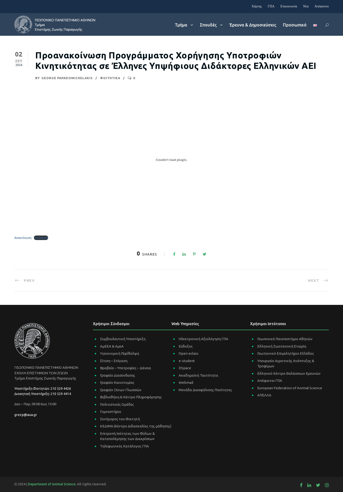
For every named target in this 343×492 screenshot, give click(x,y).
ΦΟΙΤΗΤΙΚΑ (110, 78)
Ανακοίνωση (22, 237)
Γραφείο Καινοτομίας (117, 382)
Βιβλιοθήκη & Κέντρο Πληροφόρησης (131, 397)
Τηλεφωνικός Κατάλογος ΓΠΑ (124, 446)
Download (41, 237)
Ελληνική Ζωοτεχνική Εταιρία (281, 346)
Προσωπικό (295, 24)
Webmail (186, 382)
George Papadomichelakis (67, 78)
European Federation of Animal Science (289, 388)
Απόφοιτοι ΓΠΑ (269, 381)
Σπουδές (208, 24)
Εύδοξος (186, 346)
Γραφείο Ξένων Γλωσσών (120, 390)
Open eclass (188, 353)
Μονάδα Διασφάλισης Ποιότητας (205, 390)
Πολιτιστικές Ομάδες (117, 404)
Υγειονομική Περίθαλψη (119, 353)
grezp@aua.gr (25, 415)
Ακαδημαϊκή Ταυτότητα (198, 375)
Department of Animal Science (52, 484)
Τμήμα (181, 24)
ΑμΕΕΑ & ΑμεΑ (112, 346)
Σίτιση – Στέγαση (113, 361)
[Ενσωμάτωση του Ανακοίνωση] (171, 159)
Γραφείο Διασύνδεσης (117, 375)
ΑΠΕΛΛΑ (264, 395)
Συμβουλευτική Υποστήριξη (123, 339)
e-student (187, 361)
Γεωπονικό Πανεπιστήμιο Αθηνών (285, 339)
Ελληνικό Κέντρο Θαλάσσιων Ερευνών (289, 373)
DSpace (185, 368)
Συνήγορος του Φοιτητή (120, 419)
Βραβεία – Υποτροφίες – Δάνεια (125, 368)
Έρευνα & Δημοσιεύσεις (252, 24)
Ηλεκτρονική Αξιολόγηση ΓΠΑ (203, 339)
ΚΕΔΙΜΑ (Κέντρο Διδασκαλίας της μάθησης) (135, 426)
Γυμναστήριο (110, 412)
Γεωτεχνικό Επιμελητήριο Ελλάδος (285, 353)
